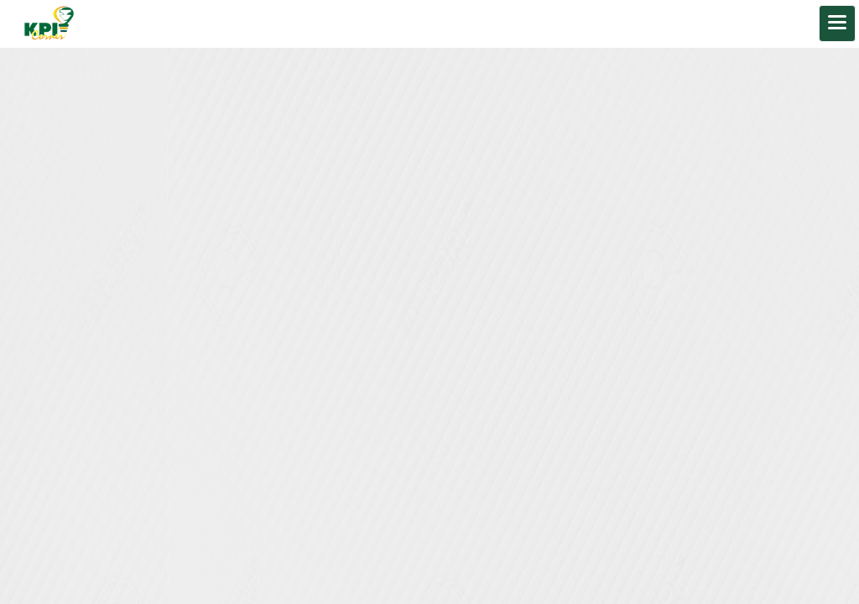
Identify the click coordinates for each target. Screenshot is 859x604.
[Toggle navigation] (837, 23)
